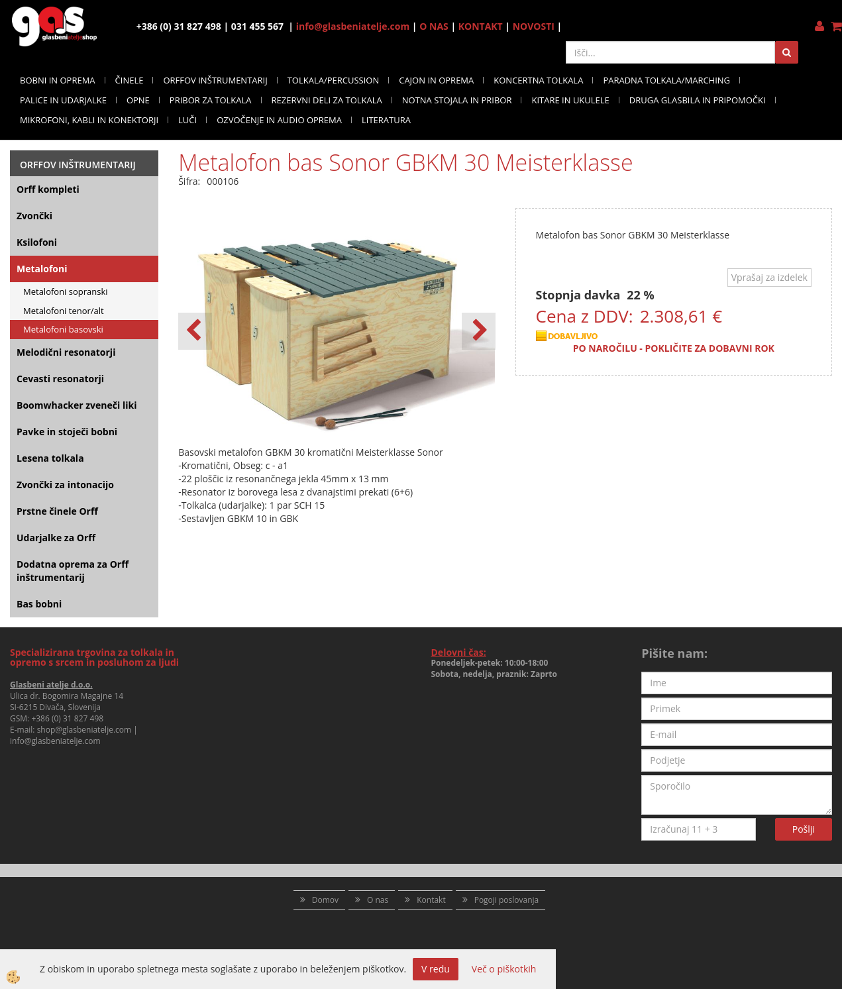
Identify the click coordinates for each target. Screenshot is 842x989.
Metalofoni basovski (63, 329)
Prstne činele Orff (57, 511)
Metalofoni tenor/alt (63, 311)
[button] (479, 331)
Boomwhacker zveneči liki (76, 405)
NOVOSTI (533, 26)
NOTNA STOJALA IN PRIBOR (457, 100)
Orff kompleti (48, 189)
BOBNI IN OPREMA (57, 80)
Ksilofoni (37, 242)
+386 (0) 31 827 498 (67, 718)
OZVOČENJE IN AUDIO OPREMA (279, 120)
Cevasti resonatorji (60, 378)
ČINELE (129, 80)
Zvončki (34, 215)
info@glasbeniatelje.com (353, 26)
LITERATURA (386, 120)
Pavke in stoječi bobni (67, 431)
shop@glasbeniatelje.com (84, 729)
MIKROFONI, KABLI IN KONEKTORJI (89, 120)
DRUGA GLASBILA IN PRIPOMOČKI (697, 100)
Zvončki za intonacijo (65, 484)
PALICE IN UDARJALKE (63, 100)
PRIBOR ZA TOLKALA (211, 100)
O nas (377, 900)
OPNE (138, 100)
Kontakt (431, 900)
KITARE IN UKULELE (570, 100)
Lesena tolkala (50, 458)
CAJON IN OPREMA (436, 80)
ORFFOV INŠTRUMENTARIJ (215, 80)
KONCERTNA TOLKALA (538, 80)
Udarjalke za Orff (56, 537)
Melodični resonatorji (66, 352)
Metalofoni (42, 268)
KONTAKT (480, 26)
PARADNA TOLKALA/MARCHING (666, 80)
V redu (435, 969)
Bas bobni (39, 604)
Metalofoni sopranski (65, 291)
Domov (325, 900)
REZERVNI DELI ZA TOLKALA (327, 100)
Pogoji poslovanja (506, 900)
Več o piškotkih (504, 969)
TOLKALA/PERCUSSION (334, 80)
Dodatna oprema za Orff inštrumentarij (73, 571)
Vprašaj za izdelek (769, 277)
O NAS (433, 26)
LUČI (187, 120)
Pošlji (803, 829)
